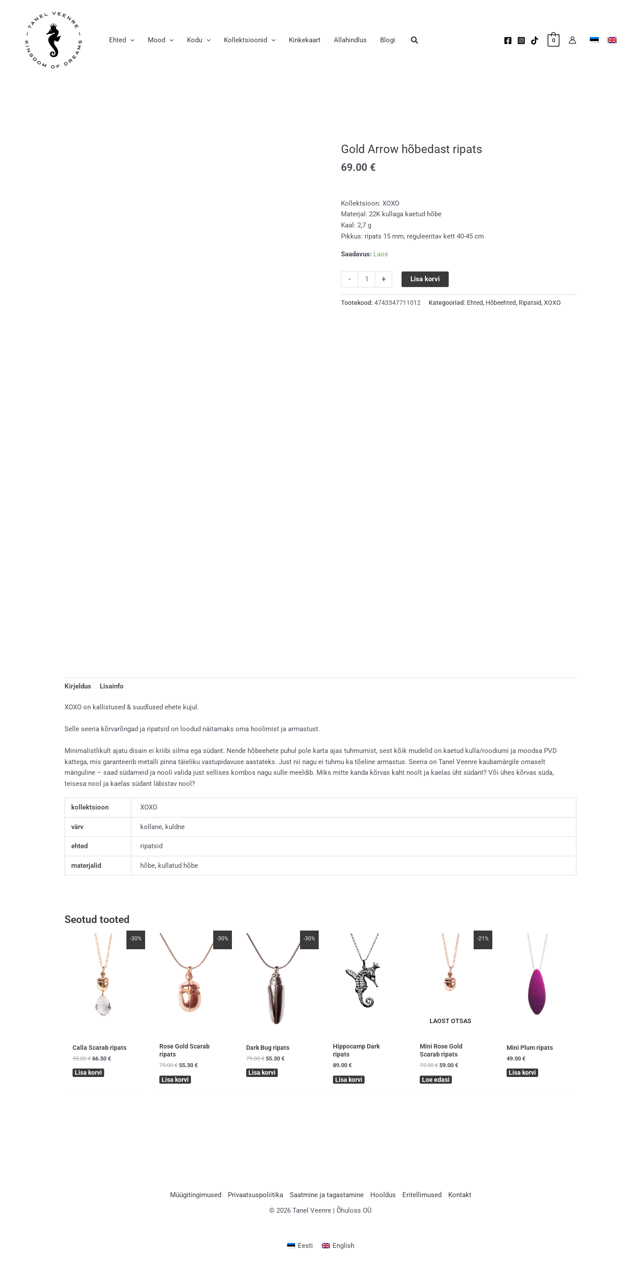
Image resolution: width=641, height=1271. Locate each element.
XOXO (552, 302)
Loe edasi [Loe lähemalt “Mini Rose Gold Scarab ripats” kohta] (436, 1081)
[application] (130, 40)
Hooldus (383, 1198)
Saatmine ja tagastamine (327, 1198)
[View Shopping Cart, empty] (554, 40)
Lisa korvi (425, 279)
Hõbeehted (501, 302)
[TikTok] (535, 40)
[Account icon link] (572, 40)
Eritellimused (422, 1198)
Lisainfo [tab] (111, 686)
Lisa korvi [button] (89, 1074)
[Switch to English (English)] (338, 1249)
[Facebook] (508, 40)
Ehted (475, 302)
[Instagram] (521, 40)
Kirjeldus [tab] (78, 686)
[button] (415, 41)
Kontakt (459, 1198)
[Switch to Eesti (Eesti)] (300, 1249)
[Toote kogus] (366, 279)
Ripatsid (530, 302)
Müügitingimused (195, 1198)
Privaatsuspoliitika (255, 1198)
